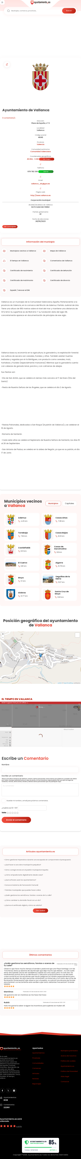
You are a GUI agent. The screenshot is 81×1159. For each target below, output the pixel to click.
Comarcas (36, 1068)
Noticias (35, 1078)
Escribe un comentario (12, 775)
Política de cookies (68, 1061)
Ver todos (40, 910)
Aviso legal (65, 1076)
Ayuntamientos (38, 1053)
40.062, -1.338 (33, 159)
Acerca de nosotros (68, 1056)
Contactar (65, 1081)
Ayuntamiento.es (67, 1066)
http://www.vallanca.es (40, 195)
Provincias (36, 1058)
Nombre (5, 764)
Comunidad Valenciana (40, 151)
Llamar (45, 172)
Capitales (69, 503)
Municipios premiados (69, 1051)
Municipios (53, 503)
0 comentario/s (8, 118)
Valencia (40, 144)
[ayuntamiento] (40, 4)
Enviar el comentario (16, 820)
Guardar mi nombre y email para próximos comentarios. (27, 800)
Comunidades (38, 1063)
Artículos (35, 1073)
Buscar (69, 10)
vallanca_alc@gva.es (40, 183)
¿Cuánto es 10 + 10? (10, 808)
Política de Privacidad (69, 1071)
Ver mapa (46, 159)
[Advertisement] (40, 36)
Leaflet (59, 683)
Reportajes (36, 1084)
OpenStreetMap (68, 683)
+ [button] (3, 634)
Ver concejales (10, 226)
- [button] (3, 637)
